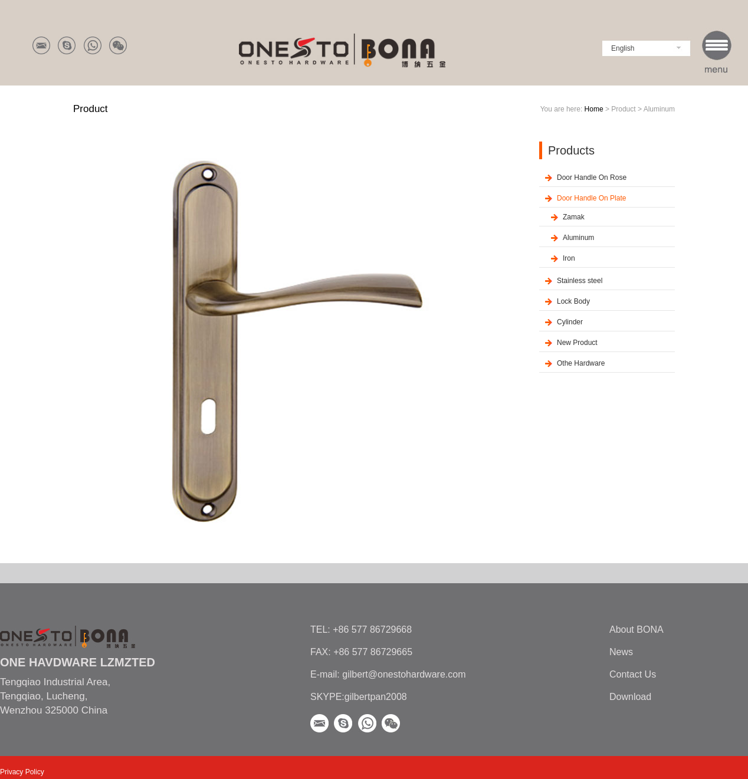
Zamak (574, 217)
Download (630, 697)
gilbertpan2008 (376, 697)
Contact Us (632, 674)
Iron (569, 258)
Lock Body (573, 301)
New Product (577, 342)
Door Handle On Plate (591, 198)
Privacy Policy (22, 772)
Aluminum (578, 238)
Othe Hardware (581, 363)
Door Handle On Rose (591, 177)
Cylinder (570, 322)
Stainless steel (579, 281)
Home (594, 109)
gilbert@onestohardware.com (403, 674)
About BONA (636, 629)
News (621, 652)
